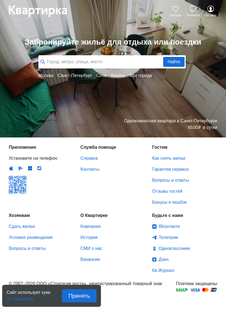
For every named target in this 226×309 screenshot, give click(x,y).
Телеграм (168, 237)
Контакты (89, 169)
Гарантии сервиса (170, 169)
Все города (140, 75)
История (88, 237)
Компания (90, 226)
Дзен (164, 259)
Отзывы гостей (167, 191)
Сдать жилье (22, 226)
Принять (79, 296)
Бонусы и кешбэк (169, 202)
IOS (11, 168)
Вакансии (90, 259)
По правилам (20, 297)
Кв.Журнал (163, 270)
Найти (174, 61)
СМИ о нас (91, 248)
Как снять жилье (168, 158)
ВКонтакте (169, 226)
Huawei (29, 168)
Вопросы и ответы (170, 180)
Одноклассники (174, 248)
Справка (89, 158)
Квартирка (42, 11)
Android (20, 168)
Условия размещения (30, 237)
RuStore (39, 168)
